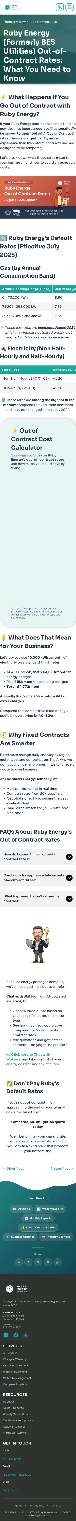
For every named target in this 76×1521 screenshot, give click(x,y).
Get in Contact (12, 1490)
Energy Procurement (15, 1365)
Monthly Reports (38, 1218)
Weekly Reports (50, 1209)
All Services (10, 1353)
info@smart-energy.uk (17, 1474)
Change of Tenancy (14, 1359)
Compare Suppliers (15, 1384)
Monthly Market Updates (18, 1420)
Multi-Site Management (17, 1378)
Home (18, 1505)
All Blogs (21, 1209)
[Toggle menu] (69, 7)
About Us (9, 1401)
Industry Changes (56, 1237)
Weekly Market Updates (18, 1414)
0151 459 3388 (12, 1459)
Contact (56, 1505)
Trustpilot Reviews (14, 1432)
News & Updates (13, 1407)
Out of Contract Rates (38, 1227)
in (18, 1262)
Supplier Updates (20, 1237)
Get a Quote (36, 1505)
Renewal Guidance (14, 1426)
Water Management (15, 1371)
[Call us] (60, 7)
